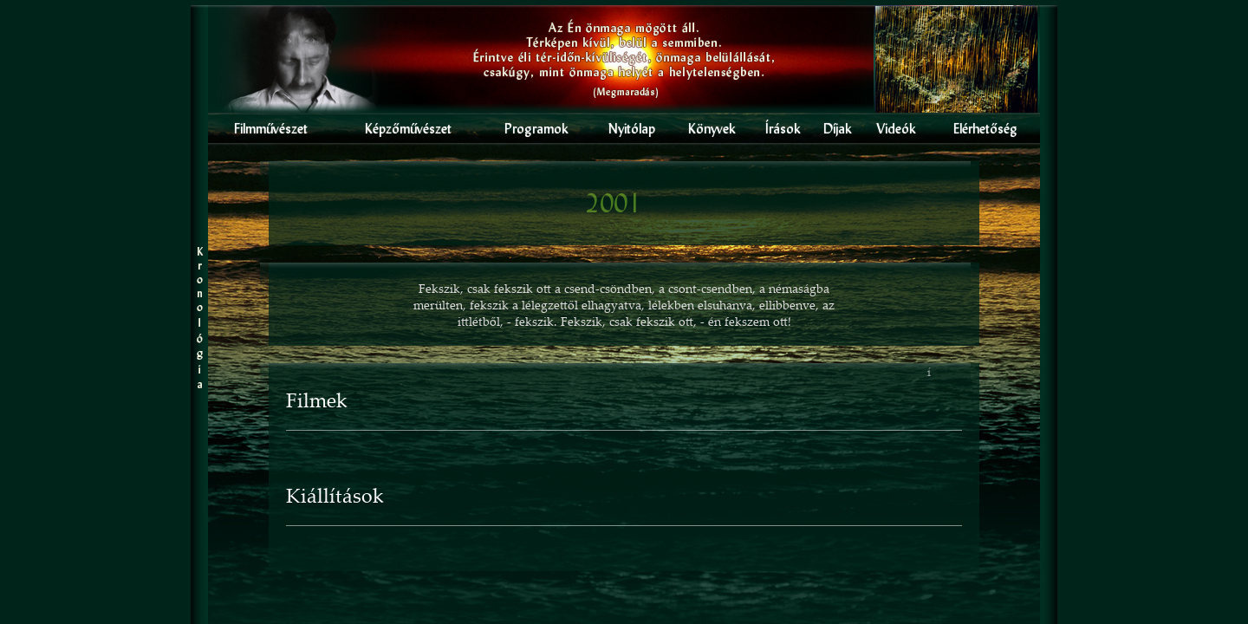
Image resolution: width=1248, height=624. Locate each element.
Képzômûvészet (408, 128)
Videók (896, 128)
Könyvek (712, 128)
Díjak (837, 128)
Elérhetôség (985, 128)
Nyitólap (631, 128)
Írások (783, 128)
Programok (536, 128)
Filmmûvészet (271, 128)
